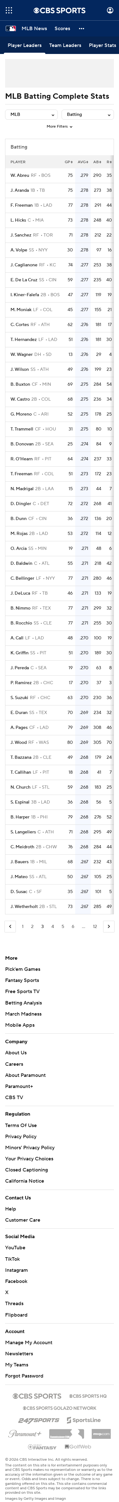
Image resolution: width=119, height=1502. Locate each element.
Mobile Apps (20, 1025)
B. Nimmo (20, 608)
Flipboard (16, 1315)
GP (69, 162)
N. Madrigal (22, 489)
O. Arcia (18, 548)
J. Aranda (19, 190)
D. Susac (18, 892)
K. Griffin (19, 653)
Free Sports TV (22, 991)
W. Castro (20, 399)
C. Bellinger (22, 578)
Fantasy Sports (22, 980)
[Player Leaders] (24, 45)
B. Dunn (18, 519)
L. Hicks (18, 220)
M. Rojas (19, 534)
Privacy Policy (20, 1136)
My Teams (16, 1365)
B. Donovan (22, 444)
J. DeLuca (20, 593)
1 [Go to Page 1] (22, 927)
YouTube (15, 1248)
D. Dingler (20, 504)
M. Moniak (20, 310)
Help (10, 1209)
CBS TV (14, 1097)
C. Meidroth (22, 847)
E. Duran (19, 713)
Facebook (16, 1281)
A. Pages (19, 728)
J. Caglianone (23, 265)
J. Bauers (19, 862)
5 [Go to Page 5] (63, 927)
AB (97, 162)
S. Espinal (20, 802)
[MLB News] (34, 29)
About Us (16, 1053)
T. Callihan (20, 772)
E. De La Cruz (23, 280)
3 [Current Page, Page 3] (42, 927)
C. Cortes (19, 325)
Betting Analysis (23, 1003)
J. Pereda (19, 668)
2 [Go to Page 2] (32, 927)
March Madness (23, 1014)
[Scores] (62, 29)
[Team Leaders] (65, 45)
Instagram (16, 1270)
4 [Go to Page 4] (52, 927)
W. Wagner (21, 354)
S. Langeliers (23, 832)
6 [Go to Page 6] (73, 927)
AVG (83, 162)
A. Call (16, 638)
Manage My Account (28, 1342)
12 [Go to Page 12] (95, 927)
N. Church (20, 787)
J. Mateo (19, 877)
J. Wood (18, 742)
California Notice (24, 1181)
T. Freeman (21, 474)
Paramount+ (19, 1086)
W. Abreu (19, 175)
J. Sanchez (20, 235)
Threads (14, 1303)
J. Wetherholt (24, 907)
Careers (14, 1064)
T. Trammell (21, 429)
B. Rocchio (21, 623)
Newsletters (19, 1354)
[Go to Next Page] (109, 926)
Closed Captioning (26, 1170)
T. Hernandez (23, 340)
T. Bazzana (20, 757)
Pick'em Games (22, 969)
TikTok (12, 1259)
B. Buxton (20, 384)
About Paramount (25, 1075)
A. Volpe (18, 250)
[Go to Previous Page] (10, 926)
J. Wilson (19, 369)
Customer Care (22, 1220)
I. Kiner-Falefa (24, 295)
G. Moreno (21, 414)
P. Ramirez (21, 683)
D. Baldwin (21, 563)
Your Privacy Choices (29, 1159)
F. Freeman (21, 205)
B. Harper (20, 817)
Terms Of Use (21, 1125)
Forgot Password (24, 1376)
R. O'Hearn (21, 459)
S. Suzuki (19, 698)
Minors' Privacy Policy (30, 1148)
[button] (82, 29)
